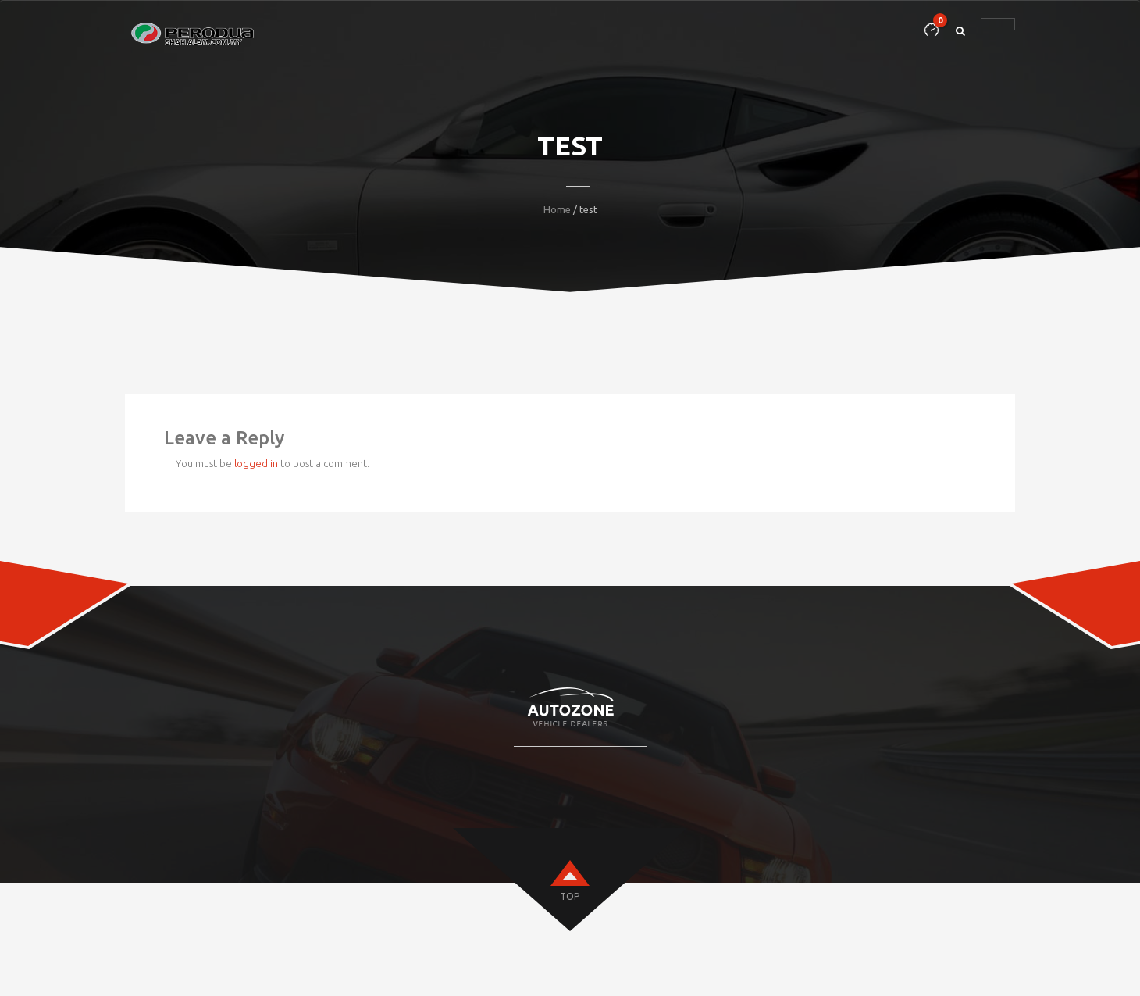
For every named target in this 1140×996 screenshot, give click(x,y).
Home (557, 209)
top (569, 896)
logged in (256, 463)
